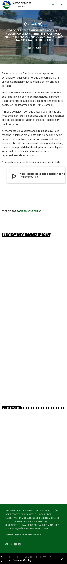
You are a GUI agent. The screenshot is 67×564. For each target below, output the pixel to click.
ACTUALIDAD (33, 24)
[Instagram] (15, 544)
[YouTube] (6, 544)
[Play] (61, 5)
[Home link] (17, 5)
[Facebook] (19, 544)
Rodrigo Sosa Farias (29, 211)
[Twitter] (11, 544)
